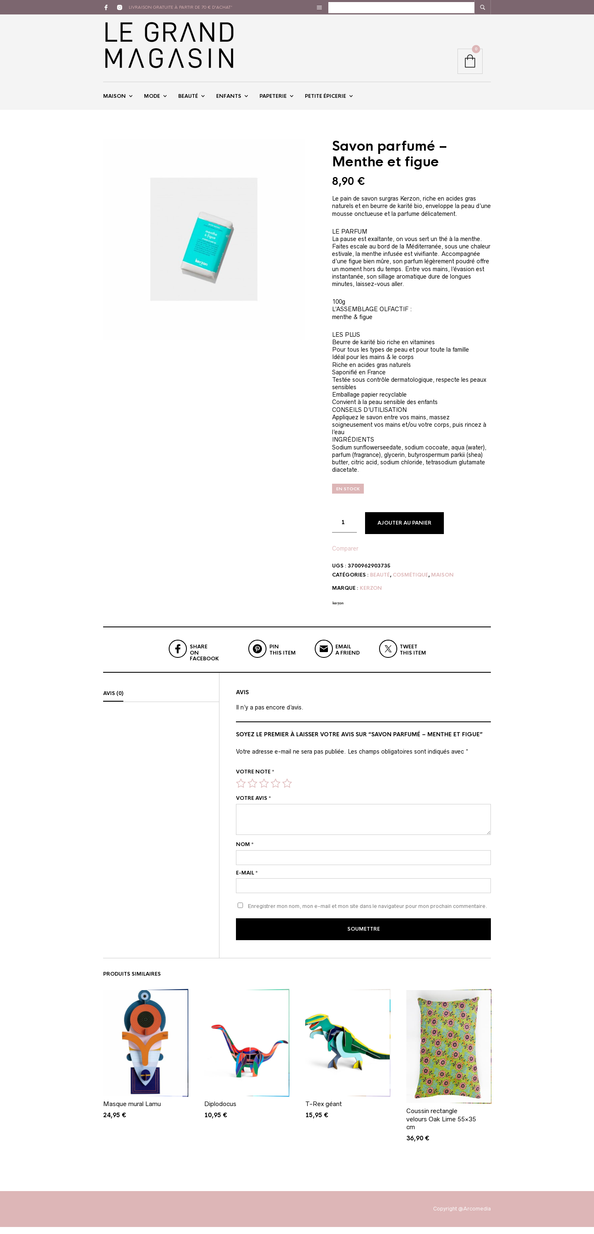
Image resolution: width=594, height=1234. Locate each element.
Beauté (188, 100)
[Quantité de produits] (344, 531)
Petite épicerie (325, 100)
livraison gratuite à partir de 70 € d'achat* (181, 7)
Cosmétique (410, 583)
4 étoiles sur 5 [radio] (275, 792)
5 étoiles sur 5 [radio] (287, 792)
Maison (114, 100)
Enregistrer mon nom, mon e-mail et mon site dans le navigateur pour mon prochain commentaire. (367, 915)
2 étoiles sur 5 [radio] (252, 792)
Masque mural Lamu (132, 1110)
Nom (245, 852)
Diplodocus (220, 1110)
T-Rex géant (323, 1110)
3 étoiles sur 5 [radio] (264, 792)
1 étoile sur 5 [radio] (241, 792)
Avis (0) (113, 701)
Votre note (255, 780)
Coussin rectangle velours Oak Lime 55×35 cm (441, 1125)
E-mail (247, 881)
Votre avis (253, 806)
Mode (152, 100)
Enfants (228, 100)
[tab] (161, 702)
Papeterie (273, 100)
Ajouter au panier (404, 531)
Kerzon (371, 596)
